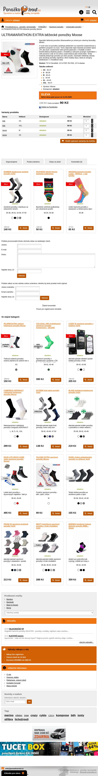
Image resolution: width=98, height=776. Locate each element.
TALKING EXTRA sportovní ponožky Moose (47, 458)
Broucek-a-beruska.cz (88, 772)
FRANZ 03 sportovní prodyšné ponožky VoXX (16, 525)
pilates (18, 715)
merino (8, 715)
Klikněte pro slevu (14, 773)
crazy (34, 715)
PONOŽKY (42, 27)
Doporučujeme (11, 162)
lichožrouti (22, 719)
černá (4, 130)
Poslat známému (33, 162)
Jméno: (4, 245)
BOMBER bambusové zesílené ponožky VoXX (16, 173)
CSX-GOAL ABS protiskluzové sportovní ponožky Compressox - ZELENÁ (48, 326)
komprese (62, 715)
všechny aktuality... (86, 642)
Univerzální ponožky (73, 27)
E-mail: (4, 250)
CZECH (51, 716)
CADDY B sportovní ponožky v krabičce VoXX (81, 325)
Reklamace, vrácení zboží (16, 680)
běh (73, 715)
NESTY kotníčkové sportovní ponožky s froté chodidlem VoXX (47, 526)
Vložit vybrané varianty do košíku (80, 141)
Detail (23, 228)
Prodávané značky (13, 596)
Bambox (10, 599)
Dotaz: (3, 255)
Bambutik (10, 602)
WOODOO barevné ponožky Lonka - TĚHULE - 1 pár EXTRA (80, 174)
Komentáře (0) (76, 162)
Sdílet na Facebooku (49, 107)
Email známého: (7, 292)
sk (89, 7)
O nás (9, 674)
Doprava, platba (13, 677)
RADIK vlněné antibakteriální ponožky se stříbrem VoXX (80, 458)
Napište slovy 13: (7, 270)
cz (86, 7)
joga (26, 715)
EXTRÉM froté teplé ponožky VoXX (47, 391)
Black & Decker (12, 605)
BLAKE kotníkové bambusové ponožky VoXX (81, 391)
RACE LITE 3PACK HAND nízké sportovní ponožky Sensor (14, 459)
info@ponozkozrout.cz (14, 769)
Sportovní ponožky (56, 27)
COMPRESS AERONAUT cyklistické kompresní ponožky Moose (14, 392)
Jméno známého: (7, 287)
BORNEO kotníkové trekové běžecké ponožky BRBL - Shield (80, 526)
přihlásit (16, 20)
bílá (3, 121)
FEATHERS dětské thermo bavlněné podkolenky (46, 173)
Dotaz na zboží (55, 162)
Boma (9, 608)
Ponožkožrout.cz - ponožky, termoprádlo (20, 27)
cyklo (42, 715)
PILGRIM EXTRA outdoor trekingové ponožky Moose (15, 325)
